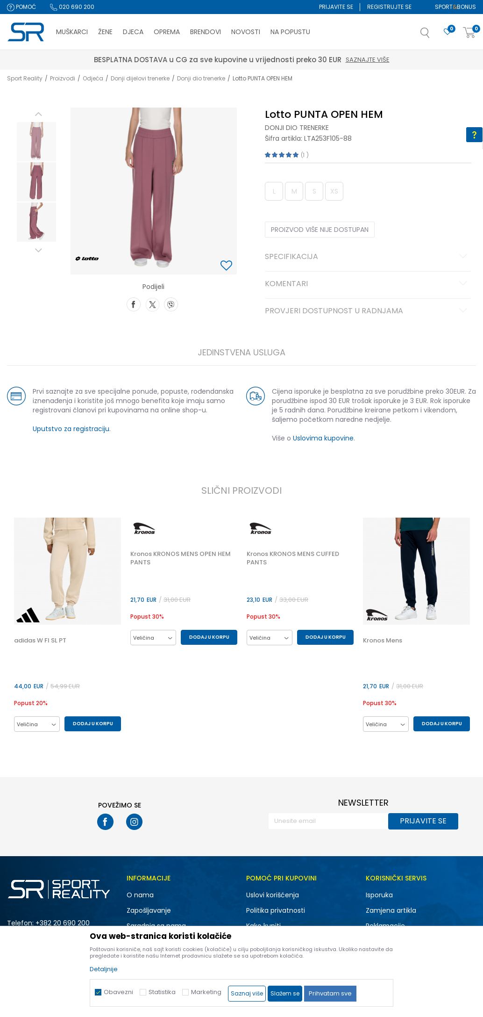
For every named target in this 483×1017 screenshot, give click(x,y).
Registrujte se (389, 7)
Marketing (206, 992)
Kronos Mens (383, 641)
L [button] (273, 191)
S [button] (314, 191)
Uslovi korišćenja (272, 895)
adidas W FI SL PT (40, 641)
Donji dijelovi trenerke (140, 78)
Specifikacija (367, 257)
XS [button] (334, 191)
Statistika (162, 992)
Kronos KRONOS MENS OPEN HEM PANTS (180, 558)
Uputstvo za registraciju (70, 428)
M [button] (294, 191)
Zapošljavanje (149, 911)
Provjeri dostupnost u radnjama (367, 311)
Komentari (367, 284)
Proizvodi (62, 78)
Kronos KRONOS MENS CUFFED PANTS (293, 558)
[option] (36, 142)
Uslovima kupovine (323, 438)
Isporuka (379, 895)
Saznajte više (285, 59)
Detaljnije (104, 969)
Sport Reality (25, 78)
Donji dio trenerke (201, 78)
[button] (434, 35)
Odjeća (93, 78)
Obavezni (118, 992)
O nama (140, 895)
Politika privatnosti (275, 911)
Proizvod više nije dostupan (320, 229)
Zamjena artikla (391, 911)
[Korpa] (469, 33)
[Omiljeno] (447, 32)
